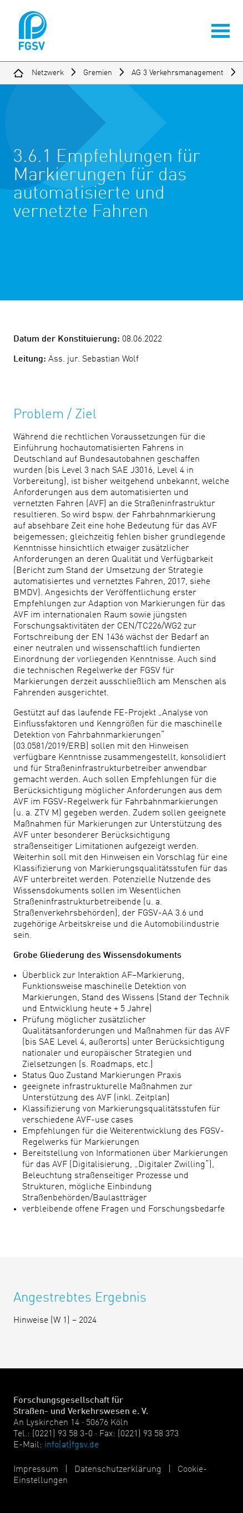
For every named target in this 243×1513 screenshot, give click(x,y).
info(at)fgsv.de (71, 1445)
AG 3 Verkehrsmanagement (177, 73)
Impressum (35, 1469)
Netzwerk (48, 73)
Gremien (97, 73)
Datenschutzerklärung (117, 1469)
